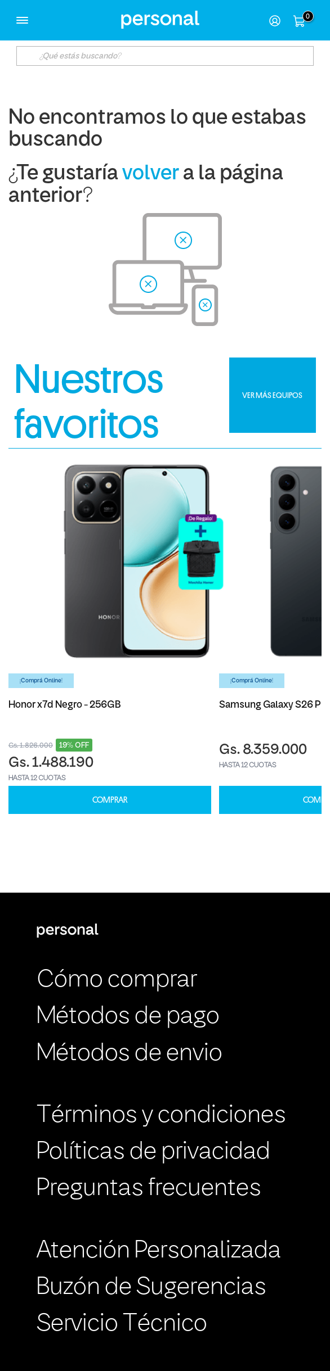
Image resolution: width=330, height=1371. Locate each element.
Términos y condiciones (161, 1115)
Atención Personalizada (159, 1251)
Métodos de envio (129, 1054)
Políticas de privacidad (153, 1152)
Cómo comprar (117, 980)
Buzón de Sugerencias (151, 1287)
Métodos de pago (128, 1017)
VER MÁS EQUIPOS (272, 395)
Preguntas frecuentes (149, 1189)
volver (150, 174)
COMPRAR (109, 800)
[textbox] (164, 56)
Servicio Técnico (122, 1324)
